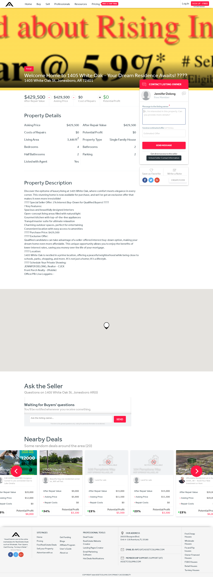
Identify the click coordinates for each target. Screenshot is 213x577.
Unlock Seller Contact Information (164, 157)
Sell (48, 4)
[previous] (16, 471)
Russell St (186, 469)
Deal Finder (88, 537)
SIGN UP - (200, 3)
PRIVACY (116, 575)
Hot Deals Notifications (93, 558)
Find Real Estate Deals (47, 544)
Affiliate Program (67, 545)
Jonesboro (66, 80)
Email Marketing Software (90, 553)
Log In (185, 3)
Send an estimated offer (158, 127)
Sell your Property (45, 548)
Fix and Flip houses (190, 549)
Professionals (62, 4)
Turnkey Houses (192, 570)
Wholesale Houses (189, 542)
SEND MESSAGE (164, 145)
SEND (119, 419)
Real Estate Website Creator (92, 542)
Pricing (96, 3)
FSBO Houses (191, 562)
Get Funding (65, 537)
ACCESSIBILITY (125, 575)
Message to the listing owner (156, 106)
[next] (196, 471)
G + (21, 554)
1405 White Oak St (40, 80)
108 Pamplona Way (101, 469)
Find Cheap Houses (190, 535)
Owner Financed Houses (192, 556)
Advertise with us (45, 552)
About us (64, 552)
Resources (81, 4)
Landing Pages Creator (93, 547)
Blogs (62, 541)
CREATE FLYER (178, 180)
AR (79, 80)
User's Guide (65, 548)
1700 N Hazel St (53, 469)
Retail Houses (191, 566)
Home (28, 4)
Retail (28, 68)
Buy (39, 4)
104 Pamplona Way (147, 469)
